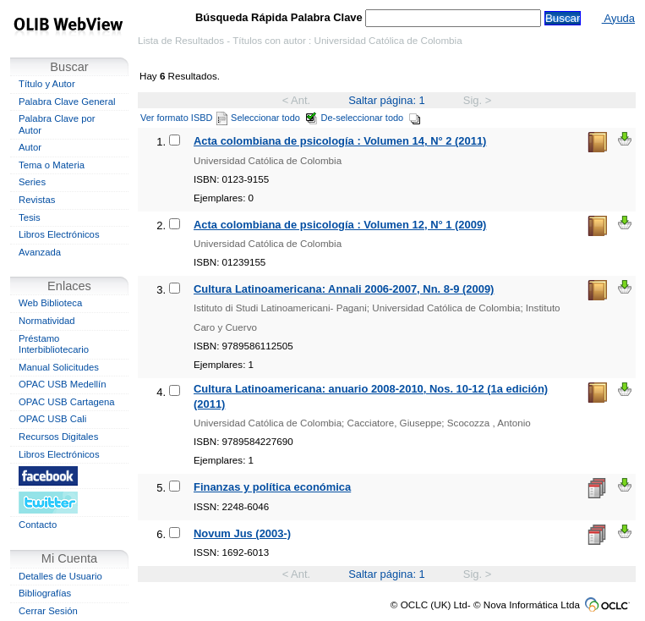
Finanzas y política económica (272, 487)
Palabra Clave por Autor (57, 124)
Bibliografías (45, 593)
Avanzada (40, 252)
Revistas (37, 200)
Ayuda (618, 18)
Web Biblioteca (50, 303)
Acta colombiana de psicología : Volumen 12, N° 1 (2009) (340, 224)
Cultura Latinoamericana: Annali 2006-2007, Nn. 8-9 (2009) (344, 289)
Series (32, 182)
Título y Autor (47, 84)
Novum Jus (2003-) (242, 533)
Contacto (38, 524)
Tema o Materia (52, 165)
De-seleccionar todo (371, 118)
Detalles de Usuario (60, 576)
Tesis (30, 217)
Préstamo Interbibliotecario (54, 344)
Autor (30, 147)
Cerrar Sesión (48, 611)
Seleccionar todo (274, 118)
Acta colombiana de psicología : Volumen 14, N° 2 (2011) (340, 141)
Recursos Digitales (58, 436)
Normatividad (47, 321)
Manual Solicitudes (59, 367)
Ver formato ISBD (183, 118)
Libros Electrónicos (59, 234)
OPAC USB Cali (52, 419)
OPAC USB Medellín (63, 384)
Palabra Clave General (67, 101)
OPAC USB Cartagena (67, 402)
